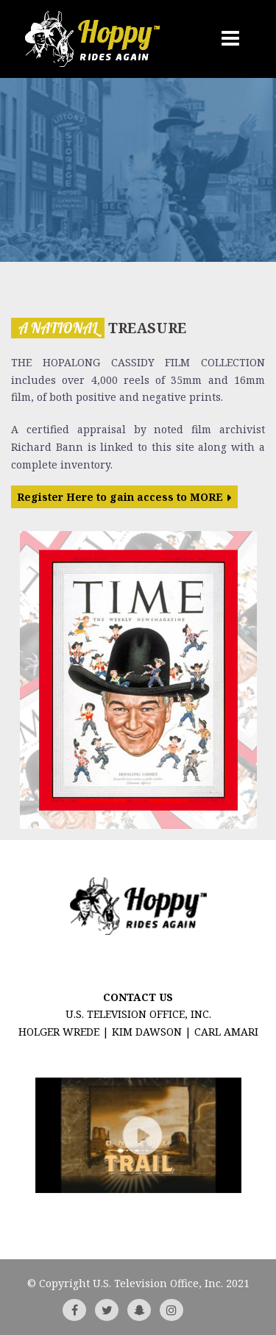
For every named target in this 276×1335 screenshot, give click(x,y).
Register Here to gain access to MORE (120, 497)
